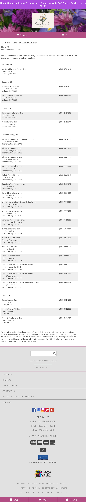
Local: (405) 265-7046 (43, 430)
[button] (43, 457)
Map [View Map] (43, 499)
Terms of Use (61, 492)
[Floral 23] (43, 26)
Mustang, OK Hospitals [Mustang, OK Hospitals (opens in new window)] (57, 484)
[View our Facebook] (34, 411)
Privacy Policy (25, 492)
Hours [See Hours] (72, 499)
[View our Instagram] (43, 411)
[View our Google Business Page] (39, 411)
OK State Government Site (54, 488)
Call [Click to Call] (14, 499)
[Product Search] (43, 353)
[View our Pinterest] (47, 411)
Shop (21, 35)
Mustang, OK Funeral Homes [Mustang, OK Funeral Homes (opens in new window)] (30, 484)
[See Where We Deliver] (43, 367)
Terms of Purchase (44, 492)
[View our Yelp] (52, 411)
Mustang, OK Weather (29, 488)
